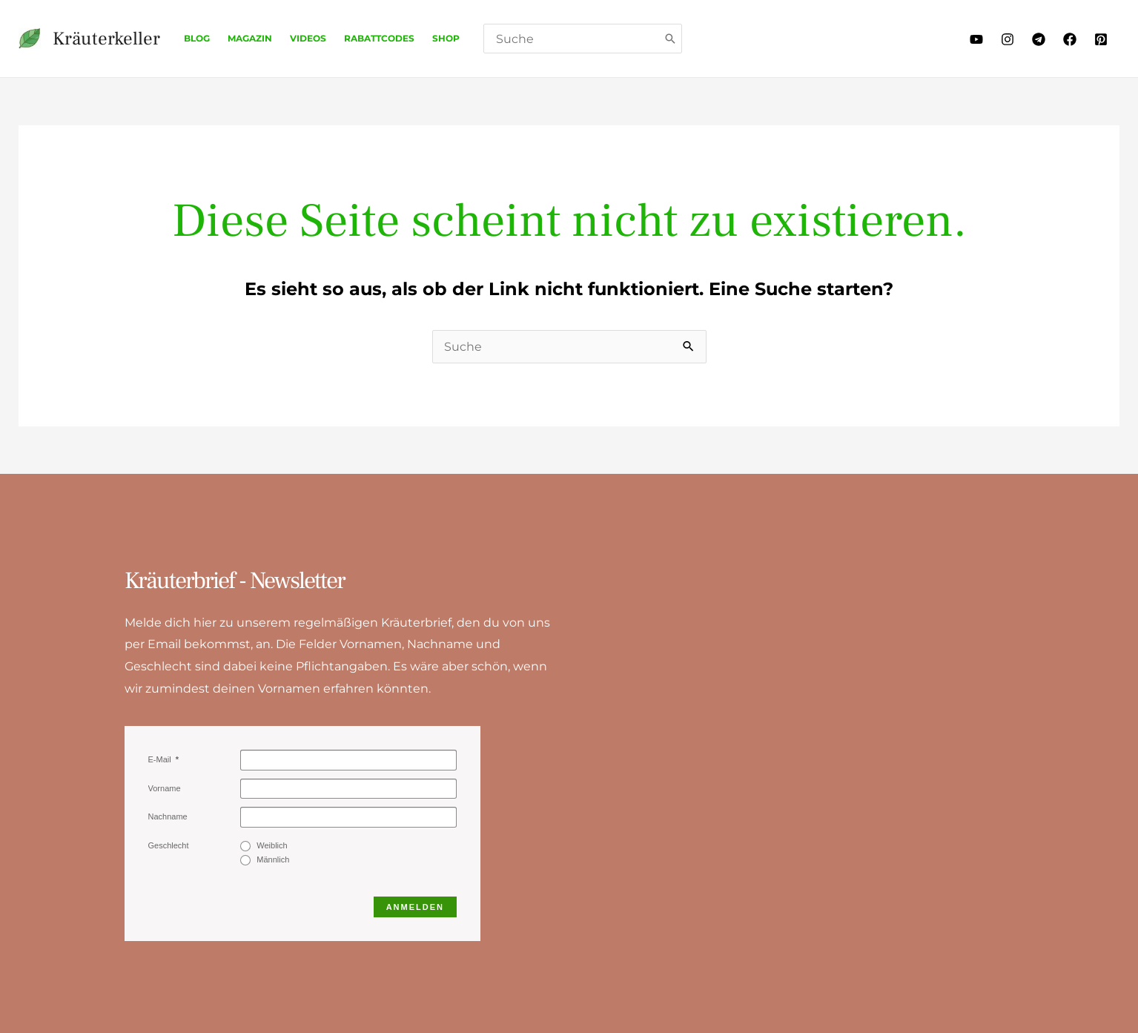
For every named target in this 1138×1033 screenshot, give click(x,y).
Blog (197, 38)
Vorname (164, 788)
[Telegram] (1038, 39)
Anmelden (415, 906)
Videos (308, 38)
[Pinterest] (1101, 39)
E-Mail (160, 759)
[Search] (671, 38)
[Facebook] (1069, 39)
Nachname (168, 816)
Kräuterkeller (106, 38)
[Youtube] (976, 39)
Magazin (250, 38)
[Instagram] (1007, 39)
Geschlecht (168, 845)
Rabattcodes (379, 38)
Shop (446, 38)
